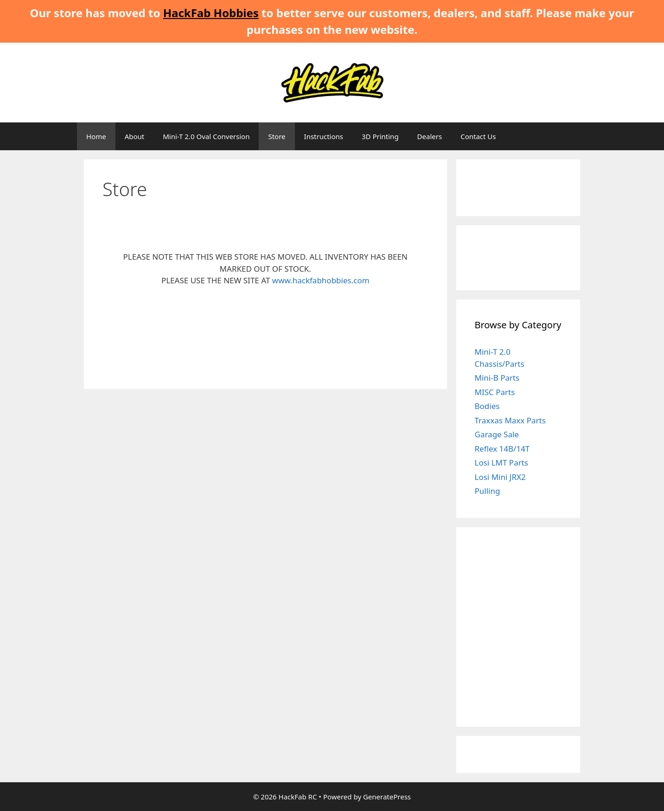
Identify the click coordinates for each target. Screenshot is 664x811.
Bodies (487, 406)
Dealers (429, 136)
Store (276, 136)
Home (96, 136)
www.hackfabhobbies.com (321, 280)
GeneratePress (387, 796)
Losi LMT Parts (501, 462)
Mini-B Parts (497, 377)
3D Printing (380, 136)
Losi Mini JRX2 (500, 477)
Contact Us (478, 136)
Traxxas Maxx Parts (510, 420)
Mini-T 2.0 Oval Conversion (206, 136)
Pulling (487, 490)
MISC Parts (495, 392)
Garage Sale (497, 434)
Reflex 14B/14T (502, 448)
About (135, 136)
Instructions (323, 136)
